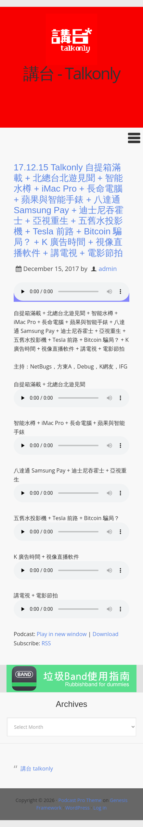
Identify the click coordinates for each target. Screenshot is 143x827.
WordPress (77, 807)
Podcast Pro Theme (80, 800)
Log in (100, 807)
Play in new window (62, 634)
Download (106, 634)
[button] (71, 138)
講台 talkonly (37, 768)
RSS (46, 643)
